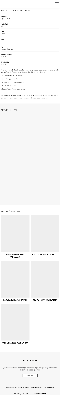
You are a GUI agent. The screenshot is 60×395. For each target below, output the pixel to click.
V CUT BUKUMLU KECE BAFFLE (45, 254)
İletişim (30, 375)
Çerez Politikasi (11, 387)
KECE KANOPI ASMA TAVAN (15, 300)
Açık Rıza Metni (49, 387)
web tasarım (40, 394)
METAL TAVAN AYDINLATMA (45, 300)
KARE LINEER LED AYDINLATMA (15, 343)
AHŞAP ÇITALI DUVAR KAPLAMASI (15, 255)
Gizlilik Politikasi (23, 387)
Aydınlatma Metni (36, 387)
